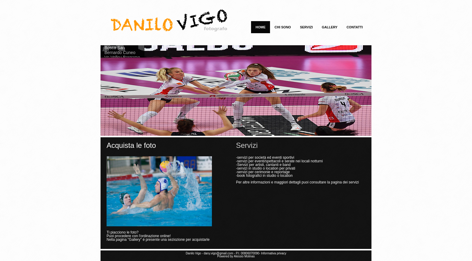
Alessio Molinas (244, 256)
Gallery (329, 27)
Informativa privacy (273, 253)
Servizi (306, 27)
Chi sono (283, 27)
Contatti (354, 27)
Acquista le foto (131, 145)
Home (261, 27)
